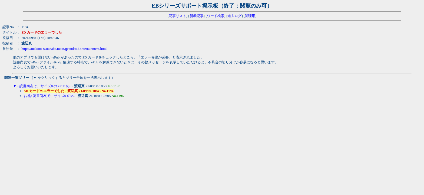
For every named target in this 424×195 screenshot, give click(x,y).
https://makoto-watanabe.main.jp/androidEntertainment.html (64, 49)
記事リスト (177, 16)
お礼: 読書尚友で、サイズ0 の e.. (49, 96)
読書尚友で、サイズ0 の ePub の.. (45, 86)
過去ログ (234, 16)
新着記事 (197, 16)
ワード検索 (215, 16)
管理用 (250, 16)
